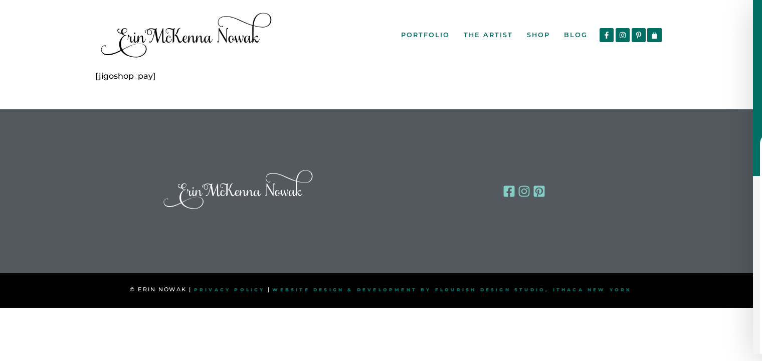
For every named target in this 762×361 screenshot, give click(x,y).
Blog (576, 35)
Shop (538, 35)
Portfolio (425, 35)
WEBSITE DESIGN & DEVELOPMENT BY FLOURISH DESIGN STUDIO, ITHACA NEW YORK (452, 289)
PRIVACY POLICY (229, 289)
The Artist (488, 35)
